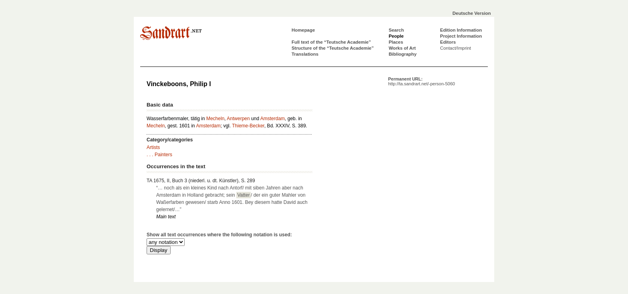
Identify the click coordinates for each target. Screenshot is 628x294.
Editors (448, 42)
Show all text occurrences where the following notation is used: (219, 235)
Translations (305, 54)
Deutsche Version (472, 13)
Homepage (303, 30)
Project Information (461, 36)
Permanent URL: (421, 81)
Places (395, 42)
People (395, 36)
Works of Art (402, 48)
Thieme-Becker (248, 126)
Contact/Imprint (455, 48)
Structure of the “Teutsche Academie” (333, 48)
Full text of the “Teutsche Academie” (331, 42)
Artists (153, 147)
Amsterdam (272, 118)
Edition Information (461, 30)
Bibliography (402, 54)
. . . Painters (159, 154)
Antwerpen (238, 118)
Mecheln (215, 118)
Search (396, 30)
